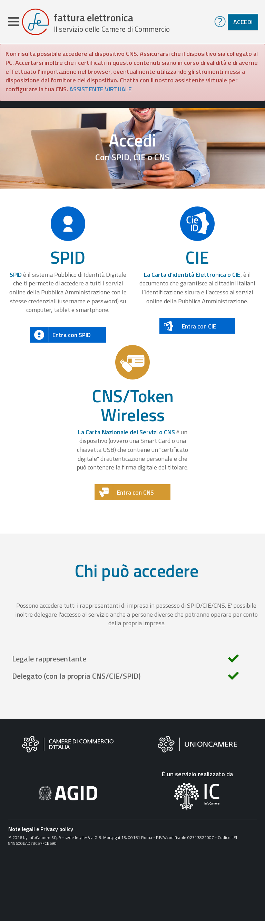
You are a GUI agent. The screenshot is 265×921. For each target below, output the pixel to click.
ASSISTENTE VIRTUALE (100, 89)
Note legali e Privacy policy (40, 829)
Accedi (243, 22)
